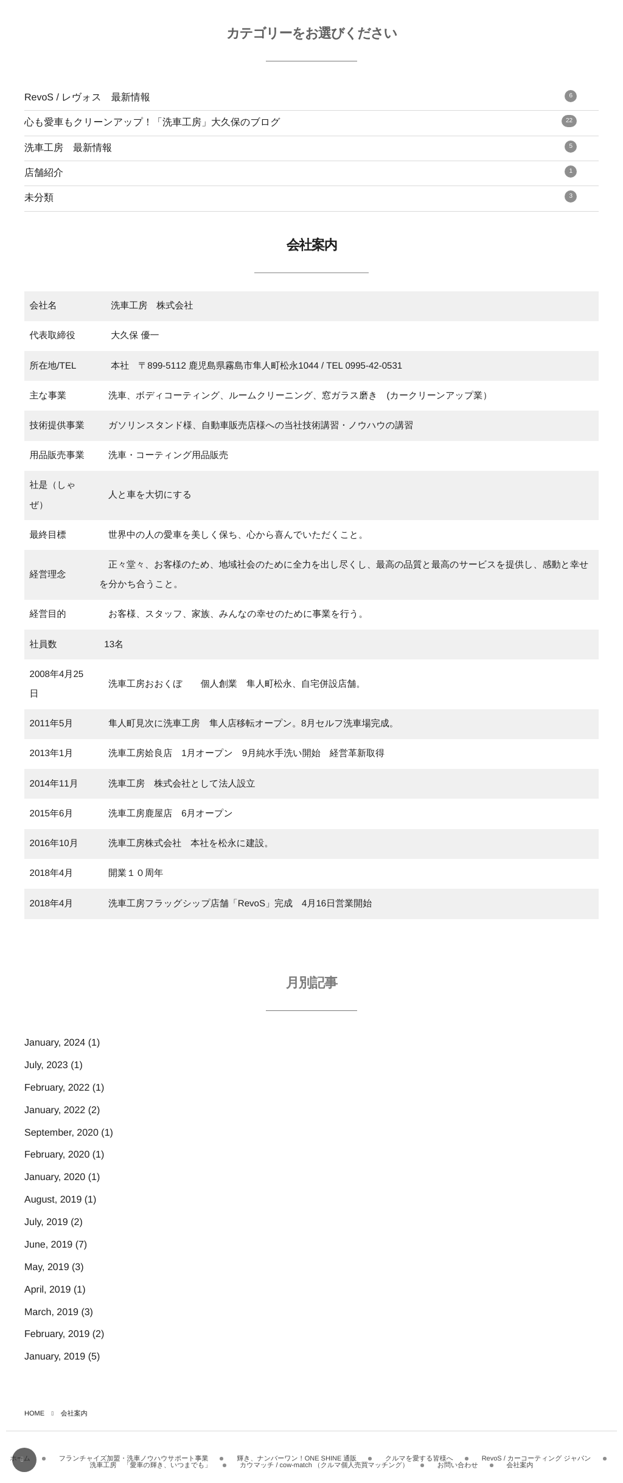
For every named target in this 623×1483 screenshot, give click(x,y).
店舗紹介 (300, 171)
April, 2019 (47, 1290)
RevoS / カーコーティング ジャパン (536, 1454)
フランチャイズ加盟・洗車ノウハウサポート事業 (134, 1454)
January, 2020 (54, 1177)
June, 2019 (48, 1245)
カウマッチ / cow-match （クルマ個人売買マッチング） (324, 1461)
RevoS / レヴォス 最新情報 (300, 96)
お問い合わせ (457, 1461)
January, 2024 (54, 1043)
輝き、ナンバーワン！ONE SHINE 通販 (297, 1454)
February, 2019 (56, 1334)
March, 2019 (51, 1312)
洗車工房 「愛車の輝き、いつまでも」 (151, 1461)
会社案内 (519, 1461)
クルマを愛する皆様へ (419, 1454)
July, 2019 (46, 1222)
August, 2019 (53, 1200)
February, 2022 (56, 1088)
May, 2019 (46, 1267)
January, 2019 (54, 1357)
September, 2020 (61, 1133)
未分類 (300, 196)
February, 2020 (56, 1155)
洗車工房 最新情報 (300, 147)
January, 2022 (54, 1110)
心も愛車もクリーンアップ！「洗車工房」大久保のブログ (300, 121)
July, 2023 (46, 1065)
